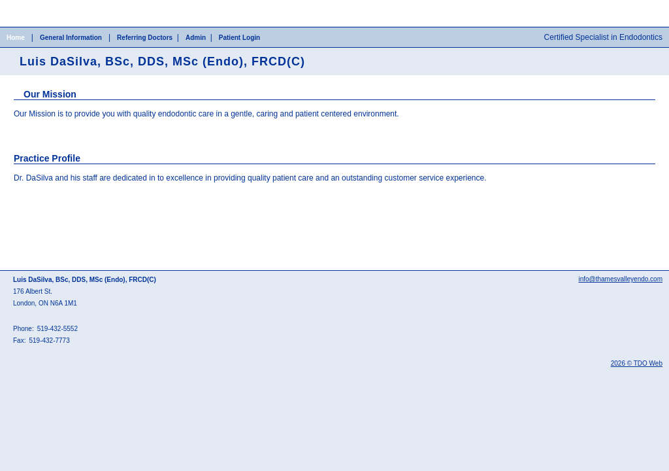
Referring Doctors (144, 37)
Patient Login (239, 37)
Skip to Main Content (36, 4)
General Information (71, 37)
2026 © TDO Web (636, 363)
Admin (196, 37)
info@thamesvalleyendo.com (620, 279)
